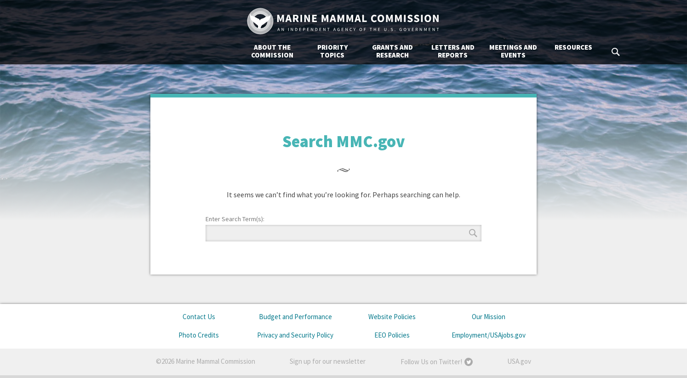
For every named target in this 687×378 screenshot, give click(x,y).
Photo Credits (198, 335)
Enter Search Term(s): (235, 219)
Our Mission (488, 316)
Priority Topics (240, 51)
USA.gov (519, 361)
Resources (481, 47)
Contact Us (199, 316)
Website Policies (392, 316)
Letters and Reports (361, 51)
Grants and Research (300, 51)
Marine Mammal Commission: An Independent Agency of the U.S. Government (343, 21)
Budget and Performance (295, 316)
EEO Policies (392, 335)
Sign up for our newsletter (328, 361)
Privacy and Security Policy (295, 335)
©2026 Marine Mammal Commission (205, 361)
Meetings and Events (421, 51)
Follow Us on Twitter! (431, 361)
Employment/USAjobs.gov (489, 335)
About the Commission (180, 51)
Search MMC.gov (524, 52)
